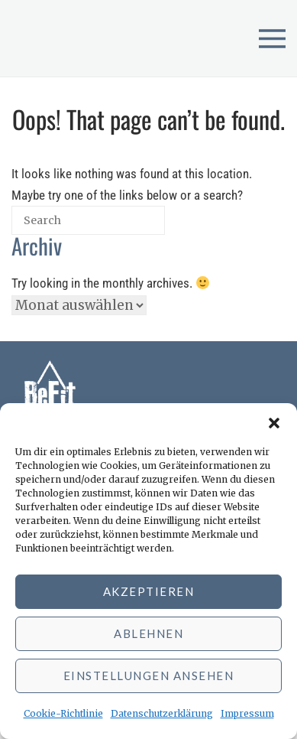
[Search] (125, 226)
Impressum (247, 713)
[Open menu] (272, 38)
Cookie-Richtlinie (63, 713)
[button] (274, 422)
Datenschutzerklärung (162, 713)
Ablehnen (148, 633)
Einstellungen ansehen (148, 675)
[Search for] (88, 220)
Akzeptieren (149, 591)
